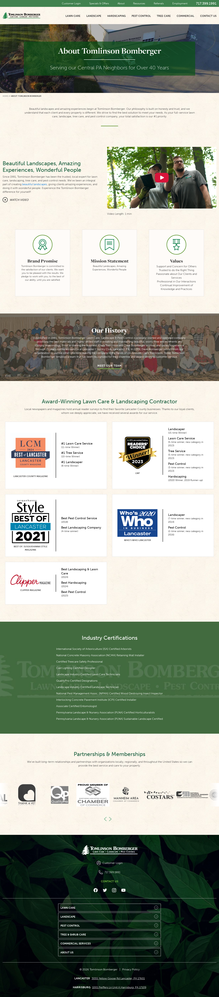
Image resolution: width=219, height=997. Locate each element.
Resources (139, 3)
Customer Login (71, 3)
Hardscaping (116, 16)
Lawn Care (72, 16)
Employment (179, 3)
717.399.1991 (206, 3)
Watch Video (19, 199)
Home (5, 96)
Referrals (159, 3)
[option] (126, 794)
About (121, 3)
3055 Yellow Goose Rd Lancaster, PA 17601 (118, 978)
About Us (66, 952)
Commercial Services (75, 943)
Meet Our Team (109, 365)
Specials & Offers (99, 3)
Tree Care (164, 16)
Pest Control (141, 16)
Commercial (185, 16)
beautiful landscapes (34, 184)
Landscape (93, 16)
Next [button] (109, 818)
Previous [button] (106, 818)
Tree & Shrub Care (73, 934)
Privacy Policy (131, 969)
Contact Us (208, 16)
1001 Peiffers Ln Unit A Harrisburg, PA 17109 (119, 987)
